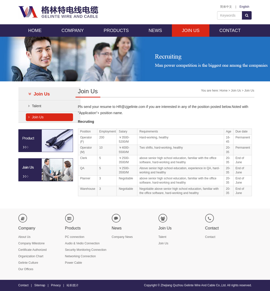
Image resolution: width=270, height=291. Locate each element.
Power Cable (73, 262)
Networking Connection (80, 256)
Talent (34, 106)
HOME (35, 30)
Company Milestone (31, 243)
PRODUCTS (116, 30)
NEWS (155, 30)
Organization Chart (30, 256)
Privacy (56, 285)
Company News (122, 237)
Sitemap (39, 285)
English (244, 6)
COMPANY (73, 30)
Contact (210, 237)
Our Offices (25, 269)
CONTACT (230, 30)
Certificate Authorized (32, 250)
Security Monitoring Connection (86, 250)
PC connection (74, 237)
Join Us (36, 117)
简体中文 (226, 6)
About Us (24, 237)
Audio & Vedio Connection (82, 243)
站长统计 (72, 285)
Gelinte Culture (28, 262)
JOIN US (190, 30)
